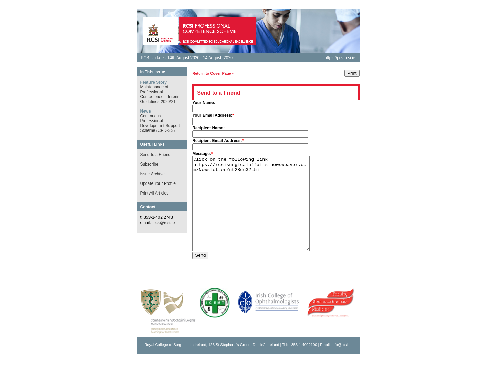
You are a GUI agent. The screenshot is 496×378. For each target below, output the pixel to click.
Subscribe (149, 164)
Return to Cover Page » (213, 73)
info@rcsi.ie (342, 363)
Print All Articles (154, 193)
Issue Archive (152, 173)
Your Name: (203, 102)
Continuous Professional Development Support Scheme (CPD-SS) (160, 123)
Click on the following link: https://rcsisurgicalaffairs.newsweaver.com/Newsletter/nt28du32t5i (257, 213)
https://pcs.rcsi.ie (339, 57)
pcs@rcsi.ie (164, 222)
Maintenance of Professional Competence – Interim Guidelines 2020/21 (160, 94)
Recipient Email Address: (217, 140)
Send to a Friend (155, 154)
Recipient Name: (208, 128)
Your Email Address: (212, 115)
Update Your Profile (158, 183)
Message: (201, 153)
